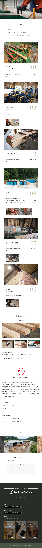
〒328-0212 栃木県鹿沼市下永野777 (12, 506)
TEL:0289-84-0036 (21, 497)
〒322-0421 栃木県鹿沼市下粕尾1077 (12, 512)
